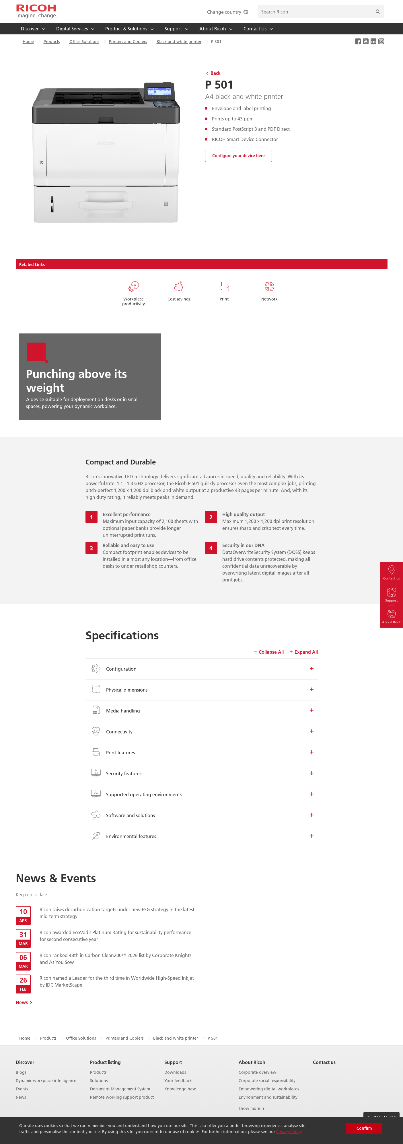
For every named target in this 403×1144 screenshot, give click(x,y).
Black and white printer (179, 41)
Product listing (105, 1062)
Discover (25, 1062)
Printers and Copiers (128, 41)
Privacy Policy (288, 1131)
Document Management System (120, 1089)
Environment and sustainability (268, 1097)
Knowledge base (180, 1089)
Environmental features (201, 836)
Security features (201, 773)
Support (173, 1062)
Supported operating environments (201, 794)
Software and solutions (201, 815)
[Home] (37, 11)
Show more (252, 1108)
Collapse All (268, 652)
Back (216, 73)
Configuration (201, 668)
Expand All (303, 652)
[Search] (377, 11)
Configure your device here (238, 155)
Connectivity (201, 731)
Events (22, 1089)
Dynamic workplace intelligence (46, 1080)
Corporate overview (257, 1072)
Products (52, 41)
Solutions (99, 1080)
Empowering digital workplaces (269, 1089)
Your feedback (178, 1080)
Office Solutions (84, 41)
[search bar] (321, 11)
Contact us (324, 1062)
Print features (201, 752)
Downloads (175, 1072)
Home (28, 41)
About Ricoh (252, 1062)
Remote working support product (122, 1097)
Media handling (201, 710)
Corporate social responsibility (267, 1080)
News (22, 1002)
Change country (228, 12)
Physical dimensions (201, 689)
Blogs (21, 1072)
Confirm (364, 1128)
